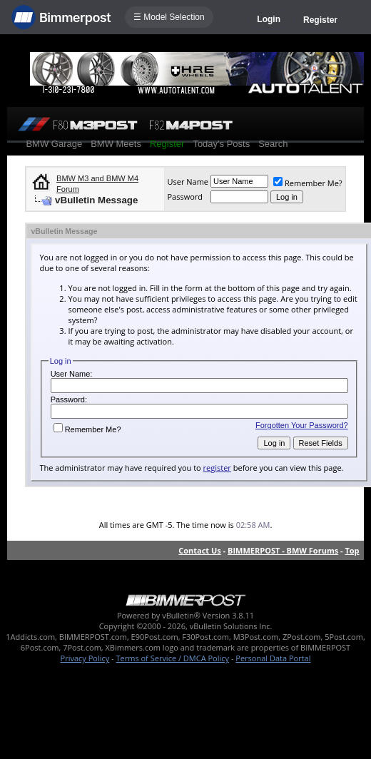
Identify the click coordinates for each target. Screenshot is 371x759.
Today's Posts (221, 143)
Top (352, 550)
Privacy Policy (85, 658)
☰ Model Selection (169, 17)
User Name (187, 181)
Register (320, 20)
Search (273, 143)
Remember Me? (307, 183)
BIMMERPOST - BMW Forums (283, 550)
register (217, 467)
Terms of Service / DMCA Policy (172, 658)
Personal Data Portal (272, 658)
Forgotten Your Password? (301, 425)
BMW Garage (54, 143)
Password (185, 196)
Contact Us (199, 550)
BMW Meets (116, 143)
